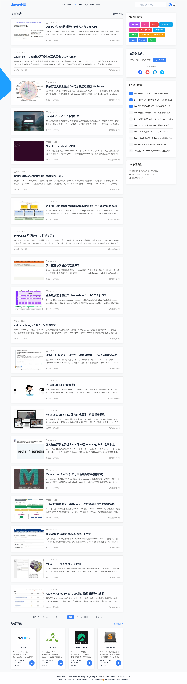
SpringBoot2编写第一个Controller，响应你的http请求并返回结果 (152, 138)
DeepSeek (135, 24)
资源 (80, 5)
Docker (133, 35)
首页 (63, 5)
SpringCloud (159, 30)
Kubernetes (145, 35)
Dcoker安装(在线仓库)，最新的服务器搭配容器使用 (153, 113)
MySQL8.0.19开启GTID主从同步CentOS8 (151, 132)
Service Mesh (158, 35)
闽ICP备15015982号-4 (93, 679)
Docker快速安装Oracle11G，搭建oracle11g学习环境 (152, 119)
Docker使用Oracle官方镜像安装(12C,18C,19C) (153, 100)
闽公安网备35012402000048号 (115, 679)
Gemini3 (142, 40)
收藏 (56, 40)
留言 (92, 5)
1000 (86, 617)
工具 (86, 5)
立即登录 (159, 60)
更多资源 (118, 624)
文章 (75, 5)
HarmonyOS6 (166, 24)
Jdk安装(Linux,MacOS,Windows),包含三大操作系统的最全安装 (153, 151)
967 (77, 617)
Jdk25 (145, 24)
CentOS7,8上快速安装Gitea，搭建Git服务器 (152, 125)
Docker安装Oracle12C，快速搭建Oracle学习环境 (153, 93)
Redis (133, 40)
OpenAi (154, 24)
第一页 (45, 617)
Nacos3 (134, 30)
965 (64, 617)
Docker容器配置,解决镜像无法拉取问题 (150, 144)
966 (70, 617)
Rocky (152, 40)
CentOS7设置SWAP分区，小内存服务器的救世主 (153, 106)
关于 (98, 5)
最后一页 (99, 617)
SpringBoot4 (145, 30)
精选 (69, 5)
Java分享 (18, 5)
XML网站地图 (80, 679)
